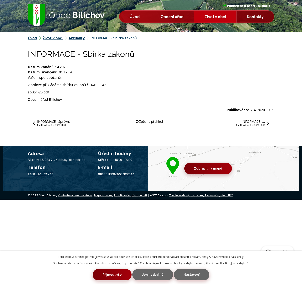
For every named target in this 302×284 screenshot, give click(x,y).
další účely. (237, 257)
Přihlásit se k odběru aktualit (246, 6)
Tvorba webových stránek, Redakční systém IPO (201, 195)
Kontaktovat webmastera (75, 195)
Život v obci (215, 16)
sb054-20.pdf (38, 92)
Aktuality (77, 38)
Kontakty (255, 16)
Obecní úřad (172, 16)
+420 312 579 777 (40, 174)
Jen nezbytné (153, 274)
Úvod (135, 16)
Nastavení (192, 274)
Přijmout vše (112, 274)
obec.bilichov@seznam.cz (116, 174)
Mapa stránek (103, 195)
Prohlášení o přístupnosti (130, 195)
